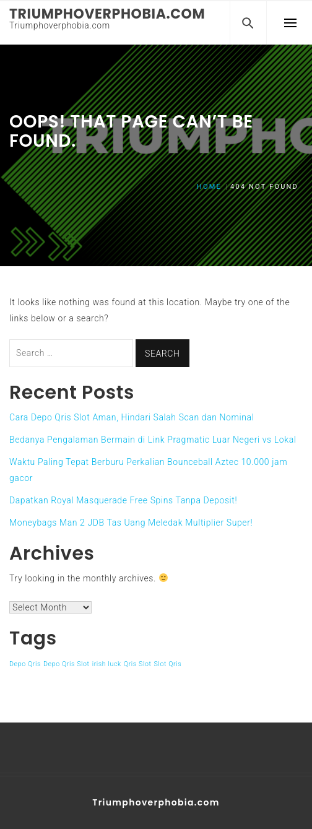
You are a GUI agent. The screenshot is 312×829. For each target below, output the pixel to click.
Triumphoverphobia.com (107, 14)
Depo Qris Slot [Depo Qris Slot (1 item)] (66, 664)
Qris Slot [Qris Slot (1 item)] (138, 664)
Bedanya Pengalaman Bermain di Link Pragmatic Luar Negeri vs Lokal (153, 440)
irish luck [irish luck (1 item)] (106, 664)
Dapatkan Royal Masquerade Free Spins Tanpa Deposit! (123, 500)
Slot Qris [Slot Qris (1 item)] (168, 664)
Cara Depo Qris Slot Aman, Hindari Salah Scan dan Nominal (131, 417)
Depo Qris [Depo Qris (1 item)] (25, 664)
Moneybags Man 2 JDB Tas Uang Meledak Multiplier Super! (131, 522)
